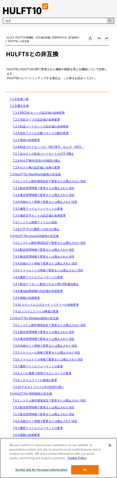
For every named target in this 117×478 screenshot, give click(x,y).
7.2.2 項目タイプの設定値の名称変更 (36, 119)
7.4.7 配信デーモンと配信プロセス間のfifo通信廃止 (46, 284)
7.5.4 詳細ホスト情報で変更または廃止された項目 (45, 345)
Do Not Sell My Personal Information (41, 470)
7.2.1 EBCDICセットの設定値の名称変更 (39, 112)
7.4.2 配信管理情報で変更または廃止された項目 (43, 249)
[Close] (110, 445)
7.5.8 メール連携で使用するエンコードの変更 (42, 373)
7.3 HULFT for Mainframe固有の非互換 (35, 174)
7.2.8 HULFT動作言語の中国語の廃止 (37, 160)
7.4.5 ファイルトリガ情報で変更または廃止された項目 (48, 270)
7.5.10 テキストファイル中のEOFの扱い (38, 387)
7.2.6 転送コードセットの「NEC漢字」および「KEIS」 (48, 147)
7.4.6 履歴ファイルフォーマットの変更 (38, 277)
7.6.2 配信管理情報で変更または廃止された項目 (43, 407)
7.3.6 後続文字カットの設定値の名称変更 (39, 215)
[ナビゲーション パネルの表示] (111, 9)
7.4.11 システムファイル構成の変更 (36, 311)
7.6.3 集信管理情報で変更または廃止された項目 (43, 414)
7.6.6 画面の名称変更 (26, 435)
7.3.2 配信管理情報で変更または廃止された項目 (43, 188)
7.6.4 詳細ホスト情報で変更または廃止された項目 (45, 421)
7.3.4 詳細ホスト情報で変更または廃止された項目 (45, 202)
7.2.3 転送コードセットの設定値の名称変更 (41, 126)
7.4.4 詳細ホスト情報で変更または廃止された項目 (45, 263)
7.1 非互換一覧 (19, 99)
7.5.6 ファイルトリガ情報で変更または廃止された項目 (48, 359)
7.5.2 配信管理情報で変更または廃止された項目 (43, 332)
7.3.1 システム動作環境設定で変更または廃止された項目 (49, 181)
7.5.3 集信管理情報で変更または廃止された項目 (43, 339)
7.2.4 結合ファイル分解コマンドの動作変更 (41, 133)
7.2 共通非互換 (19, 106)
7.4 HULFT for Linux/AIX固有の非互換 (34, 236)
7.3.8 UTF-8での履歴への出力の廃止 (36, 229)
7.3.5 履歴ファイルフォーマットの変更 (38, 208)
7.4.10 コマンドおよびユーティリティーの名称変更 (46, 304)
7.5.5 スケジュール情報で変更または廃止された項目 (46, 352)
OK (85, 470)
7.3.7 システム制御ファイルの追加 (35, 222)
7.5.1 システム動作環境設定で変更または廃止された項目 (49, 325)
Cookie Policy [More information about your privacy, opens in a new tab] (77, 458)
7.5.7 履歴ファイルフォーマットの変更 (38, 366)
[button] (110, 21)
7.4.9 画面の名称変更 (26, 298)
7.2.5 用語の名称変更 (26, 140)
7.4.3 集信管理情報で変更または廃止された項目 (43, 256)
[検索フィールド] (58, 21)
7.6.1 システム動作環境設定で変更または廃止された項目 (49, 400)
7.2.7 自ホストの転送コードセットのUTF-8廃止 (43, 153)
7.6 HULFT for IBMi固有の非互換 (31, 393)
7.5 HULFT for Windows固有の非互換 (34, 318)
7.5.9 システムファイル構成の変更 (35, 380)
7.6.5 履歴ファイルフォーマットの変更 (38, 428)
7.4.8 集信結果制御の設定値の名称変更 (38, 291)
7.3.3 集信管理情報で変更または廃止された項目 (43, 195)
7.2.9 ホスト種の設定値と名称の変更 (36, 167)
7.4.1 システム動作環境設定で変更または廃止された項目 (49, 243)
